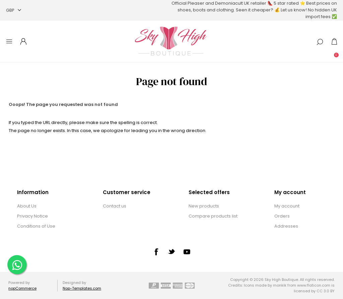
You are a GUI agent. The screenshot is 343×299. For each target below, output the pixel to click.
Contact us (114, 206)
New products (204, 206)
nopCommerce (22, 288)
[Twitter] (171, 251)
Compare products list (213, 216)
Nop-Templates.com (82, 288)
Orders (282, 216)
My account (286, 206)
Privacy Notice (32, 216)
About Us (27, 206)
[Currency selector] (13, 10)
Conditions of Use (36, 226)
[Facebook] (156, 251)
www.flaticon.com (313, 285)
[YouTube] (187, 251)
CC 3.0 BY (326, 291)
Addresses (286, 226)
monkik (279, 285)
